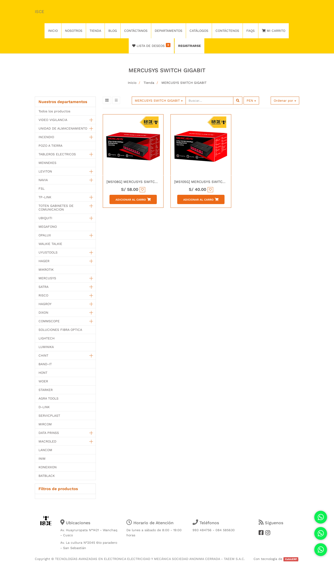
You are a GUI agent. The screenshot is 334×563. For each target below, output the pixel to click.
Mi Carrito (273, 31)
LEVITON (45, 171)
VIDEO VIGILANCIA (53, 120)
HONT (43, 372)
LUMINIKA (46, 347)
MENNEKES (47, 163)
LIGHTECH (47, 338)
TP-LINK (45, 197)
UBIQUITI (45, 218)
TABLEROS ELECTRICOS (57, 154)
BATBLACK (47, 476)
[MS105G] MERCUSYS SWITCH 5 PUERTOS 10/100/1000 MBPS (226, 182)
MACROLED (47, 441)
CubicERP (291, 559)
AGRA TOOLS (48, 398)
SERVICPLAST (49, 415)
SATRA (43, 287)
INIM (42, 458)
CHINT (43, 355)
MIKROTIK (46, 269)
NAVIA (43, 180)
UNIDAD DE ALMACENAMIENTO (63, 128)
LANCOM (45, 450)
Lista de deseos (151, 45)
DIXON (43, 312)
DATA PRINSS (49, 433)
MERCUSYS (47, 278)
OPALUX (45, 235)
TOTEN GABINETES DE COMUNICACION (56, 207)
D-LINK (44, 407)
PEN (251, 100)
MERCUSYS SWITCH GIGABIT (183, 83)
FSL (42, 188)
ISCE (39, 11)
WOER (43, 381)
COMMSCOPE (49, 321)
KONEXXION (48, 467)
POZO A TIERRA (50, 145)
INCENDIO (46, 137)
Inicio (132, 83)
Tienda (149, 83)
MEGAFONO (48, 226)
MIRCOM (45, 424)
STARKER (46, 390)
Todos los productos (54, 111)
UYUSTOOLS (48, 252)
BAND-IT (45, 364)
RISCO (43, 295)
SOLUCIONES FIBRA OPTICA (60, 330)
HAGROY (45, 304)
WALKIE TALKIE (50, 244)
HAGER (44, 261)
